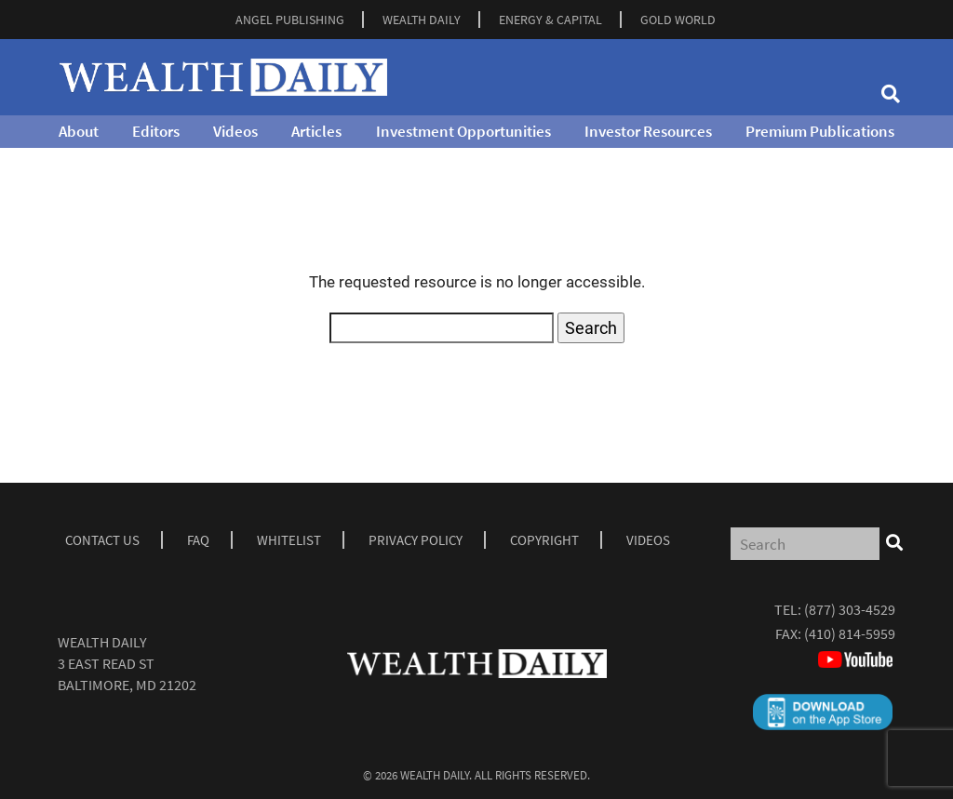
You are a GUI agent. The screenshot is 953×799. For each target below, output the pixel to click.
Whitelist (289, 540)
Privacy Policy (416, 540)
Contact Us (102, 540)
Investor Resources (648, 131)
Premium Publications (819, 131)
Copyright (544, 540)
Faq (198, 540)
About (79, 131)
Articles (316, 131)
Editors (156, 131)
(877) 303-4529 (849, 609)
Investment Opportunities (463, 131)
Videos (235, 131)
